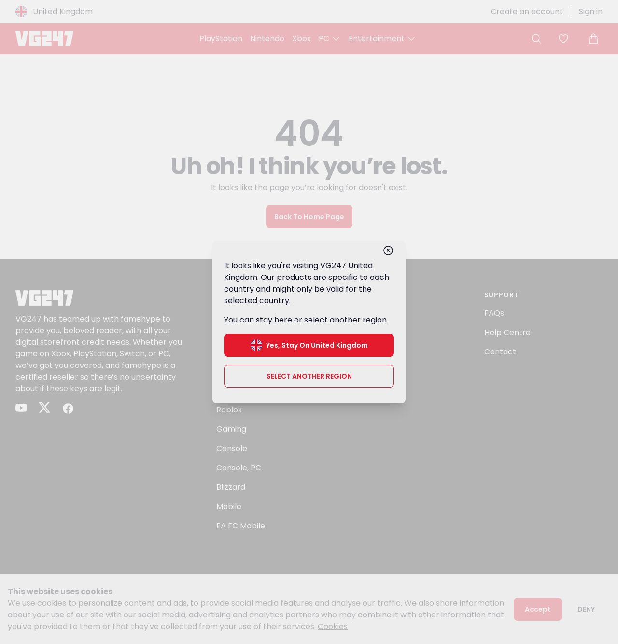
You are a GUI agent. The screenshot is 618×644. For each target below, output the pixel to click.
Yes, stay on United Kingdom (309, 345)
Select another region (309, 376)
